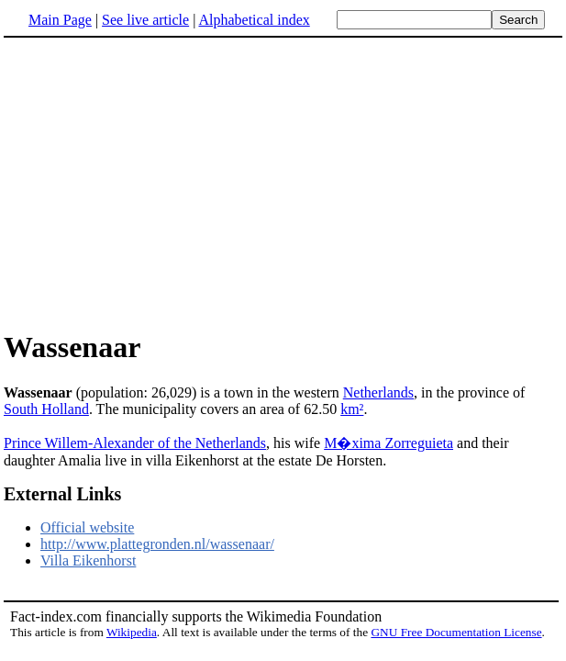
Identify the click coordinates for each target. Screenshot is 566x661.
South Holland (46, 409)
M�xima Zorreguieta (388, 443)
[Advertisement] (158, 182)
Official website (87, 527)
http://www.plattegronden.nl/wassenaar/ (157, 544)
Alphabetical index (253, 20)
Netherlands (378, 392)
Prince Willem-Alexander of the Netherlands (135, 443)
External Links (62, 494)
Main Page (60, 20)
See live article (145, 20)
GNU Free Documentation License (456, 632)
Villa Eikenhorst (88, 560)
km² (351, 409)
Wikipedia (131, 632)
